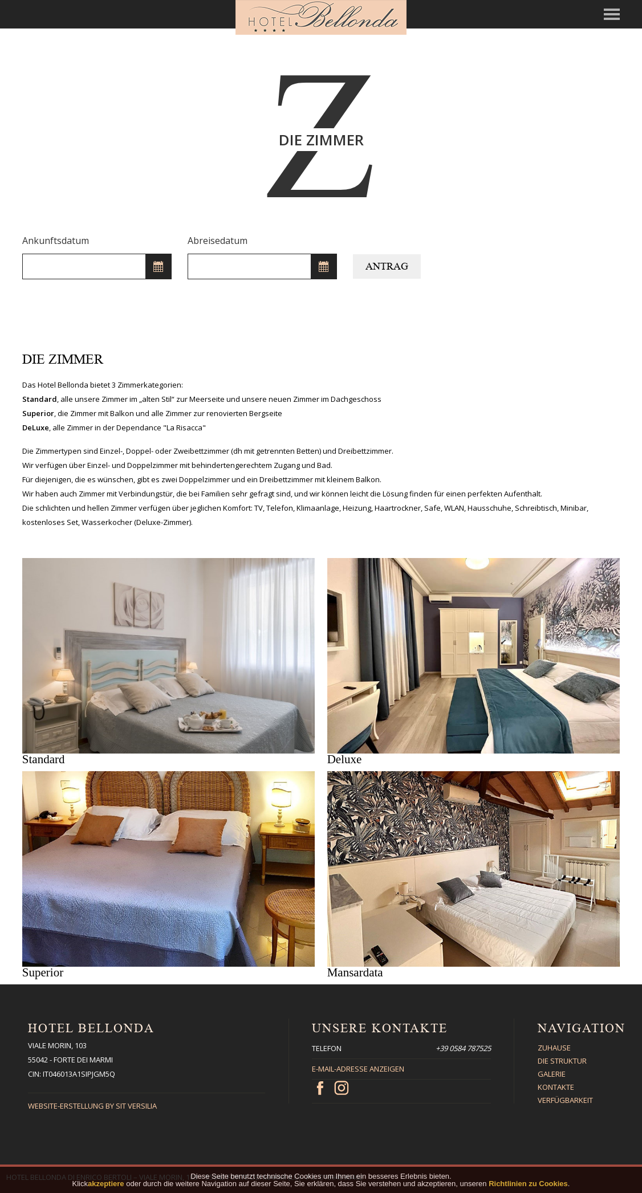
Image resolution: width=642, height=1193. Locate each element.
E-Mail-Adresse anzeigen (358, 1069)
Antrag (386, 266)
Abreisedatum (217, 240)
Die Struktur (562, 1061)
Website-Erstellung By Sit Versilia (92, 1106)
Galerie (552, 1074)
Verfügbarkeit (565, 1100)
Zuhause (554, 1048)
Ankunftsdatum (55, 240)
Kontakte (556, 1087)
